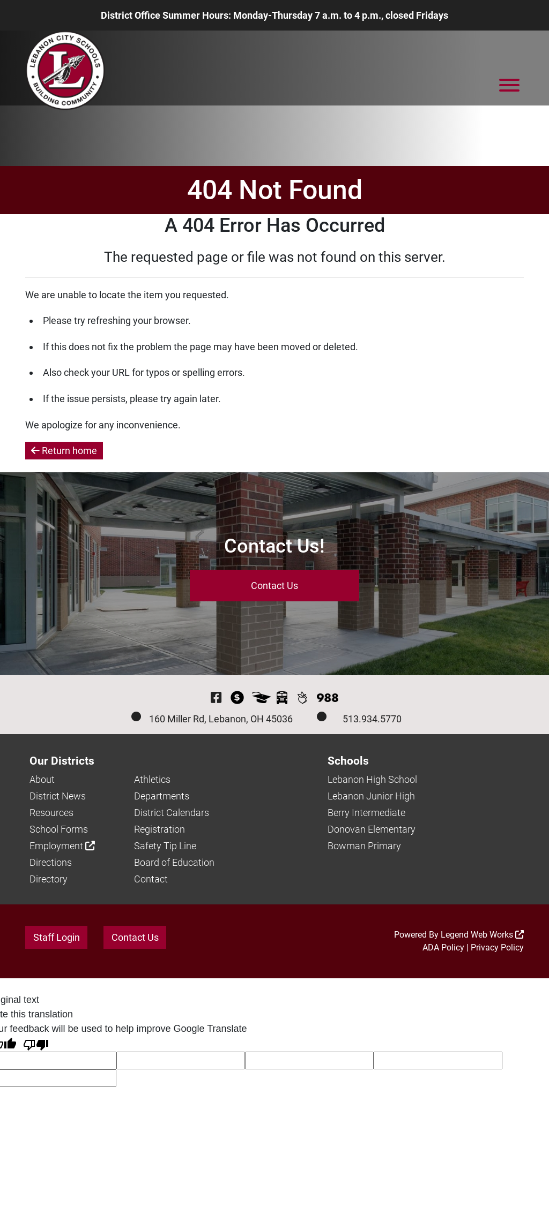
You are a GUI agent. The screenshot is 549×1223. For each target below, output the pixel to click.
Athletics (152, 779)
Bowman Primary (364, 845)
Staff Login (56, 937)
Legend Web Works (482, 935)
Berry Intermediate (366, 812)
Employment (62, 845)
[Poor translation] (36, 1044)
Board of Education (174, 862)
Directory (48, 879)
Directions (50, 862)
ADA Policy (443, 947)
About (42, 779)
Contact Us (274, 585)
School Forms (58, 829)
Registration (159, 829)
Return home (64, 450)
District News (57, 796)
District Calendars (171, 812)
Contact (151, 879)
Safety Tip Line (165, 845)
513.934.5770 (372, 718)
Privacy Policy (497, 947)
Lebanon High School (372, 779)
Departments (161, 796)
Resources (51, 812)
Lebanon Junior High (371, 796)
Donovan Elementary (372, 829)
